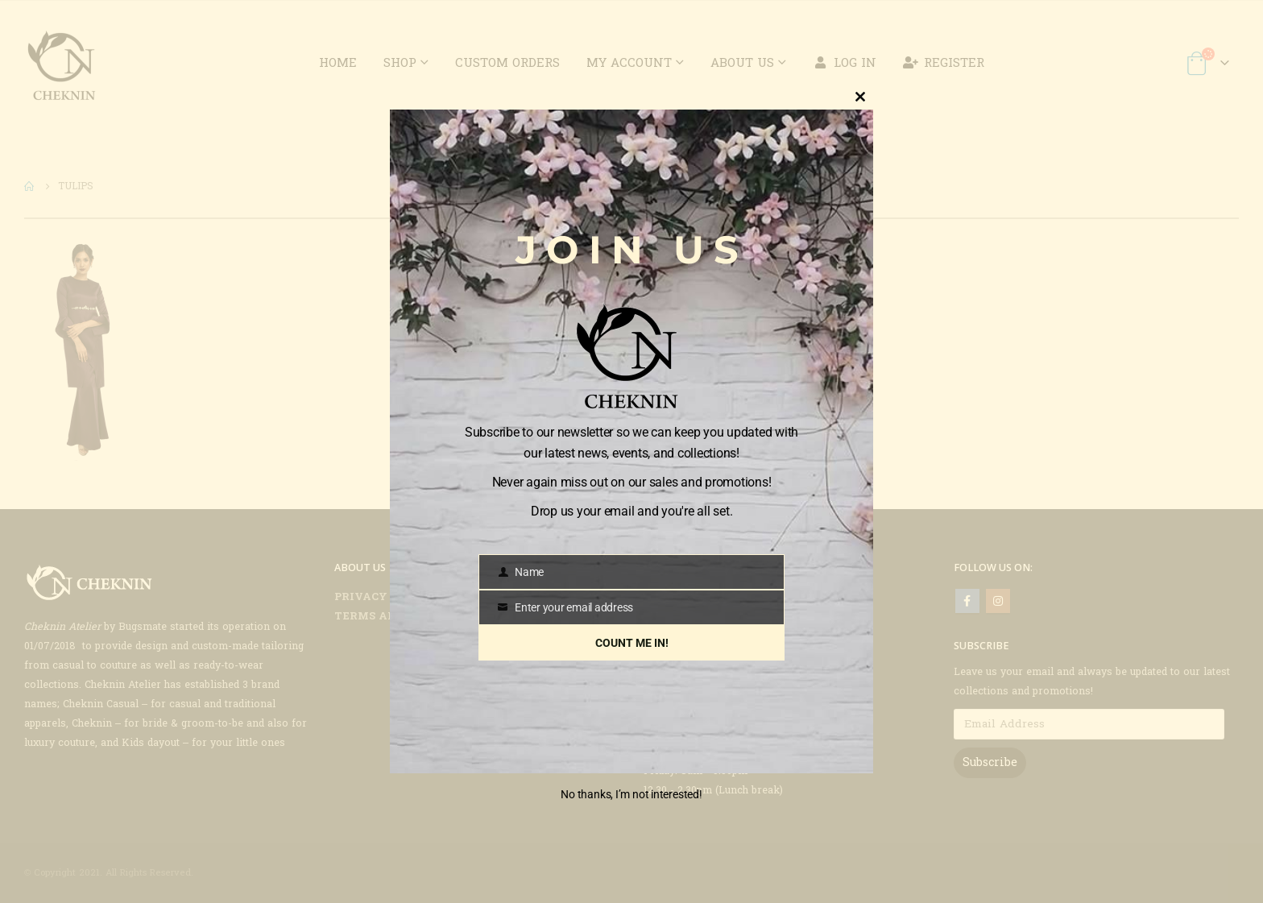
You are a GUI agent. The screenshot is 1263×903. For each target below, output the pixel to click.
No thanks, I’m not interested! (631, 794)
